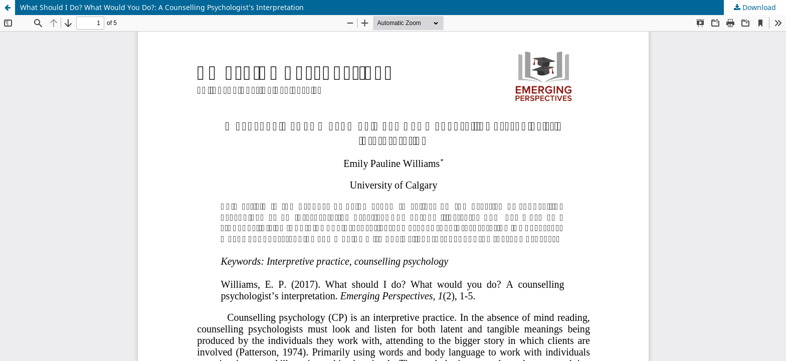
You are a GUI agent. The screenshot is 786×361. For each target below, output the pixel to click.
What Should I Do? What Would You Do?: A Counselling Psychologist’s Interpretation (162, 7)
